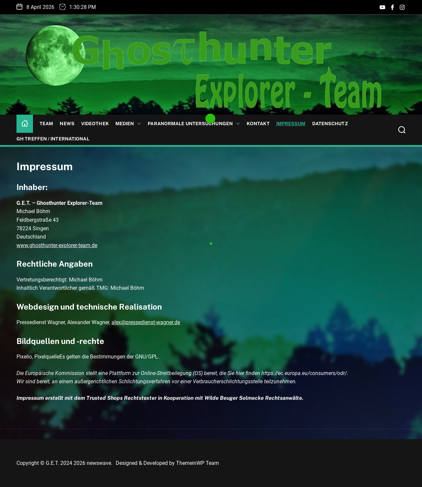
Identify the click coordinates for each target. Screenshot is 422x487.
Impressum (291, 123)
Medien (128, 124)
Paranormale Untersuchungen (194, 124)
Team (46, 123)
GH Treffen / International (52, 138)
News (67, 123)
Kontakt (258, 123)
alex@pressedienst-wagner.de (145, 322)
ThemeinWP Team (197, 463)
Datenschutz (330, 123)
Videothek (95, 123)
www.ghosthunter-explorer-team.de (56, 245)
